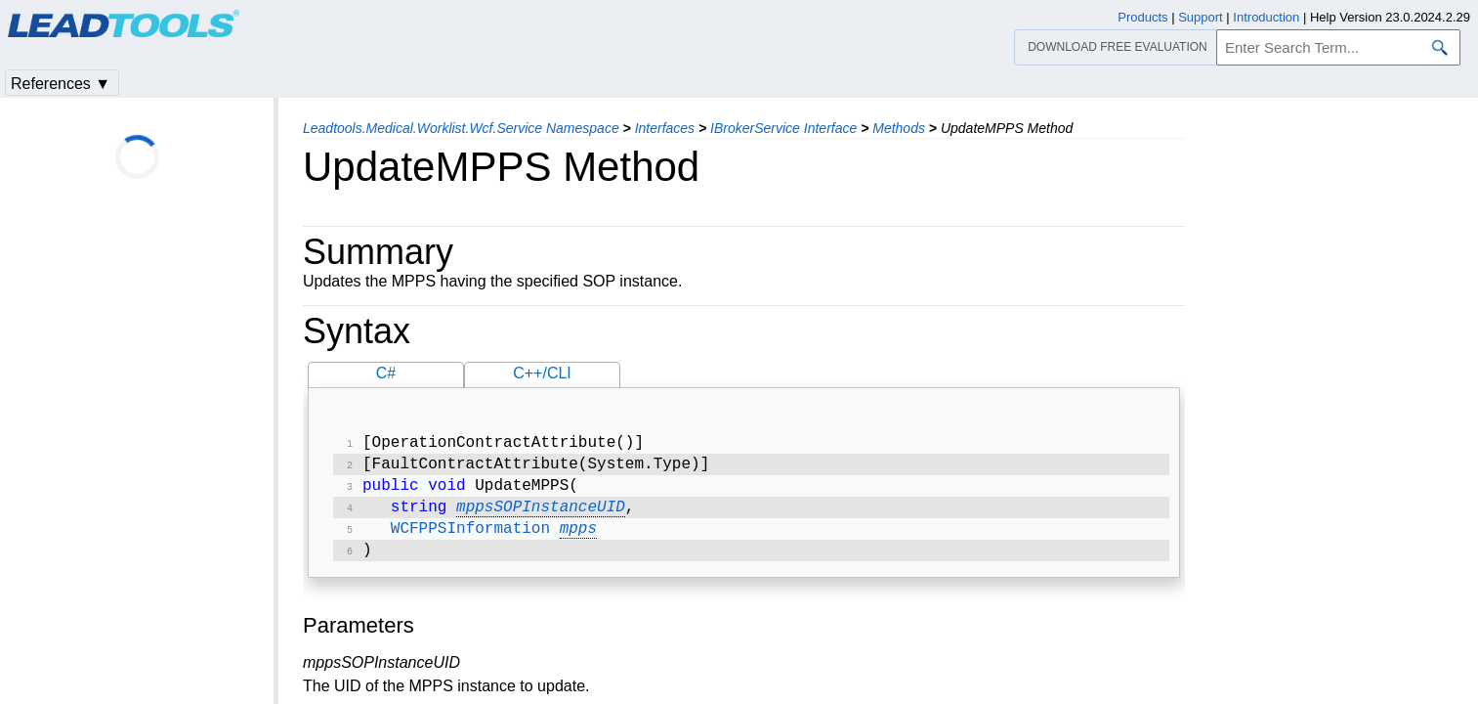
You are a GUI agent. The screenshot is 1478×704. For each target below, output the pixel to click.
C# (386, 373)
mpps (578, 539)
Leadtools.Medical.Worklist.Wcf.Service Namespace (461, 128)
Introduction (1266, 17)
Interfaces (665, 128)
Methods (898, 128)
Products (1142, 17)
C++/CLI (542, 373)
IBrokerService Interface (783, 128)
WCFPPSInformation (470, 539)
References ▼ (60, 83)
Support (1200, 17)
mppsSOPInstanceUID (540, 515)
